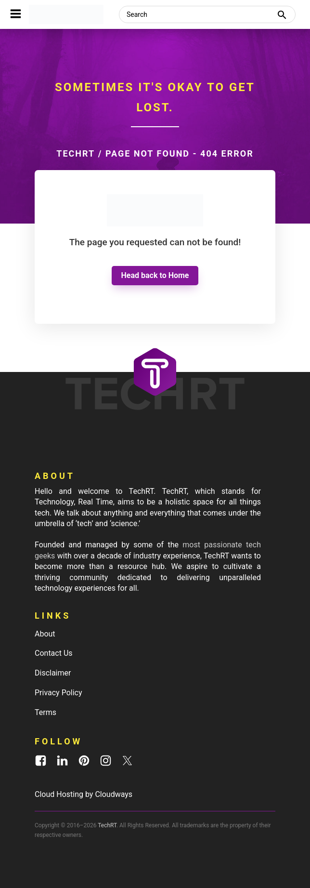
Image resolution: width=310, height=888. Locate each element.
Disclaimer (53, 672)
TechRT (75, 153)
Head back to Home (155, 275)
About (45, 633)
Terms (45, 712)
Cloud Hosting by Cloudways (83, 794)
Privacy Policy (58, 692)
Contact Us (54, 653)
